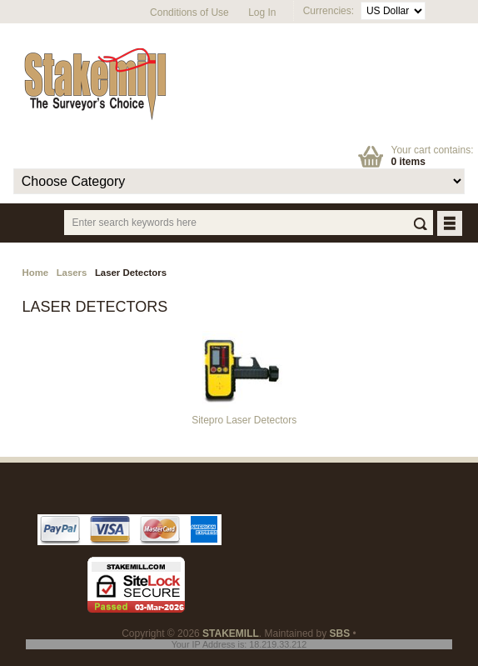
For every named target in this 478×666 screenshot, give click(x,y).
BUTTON (451, 224)
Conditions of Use (189, 12)
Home (35, 273)
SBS (340, 633)
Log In (262, 12)
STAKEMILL (230, 633)
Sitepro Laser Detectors (244, 415)
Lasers (72, 273)
